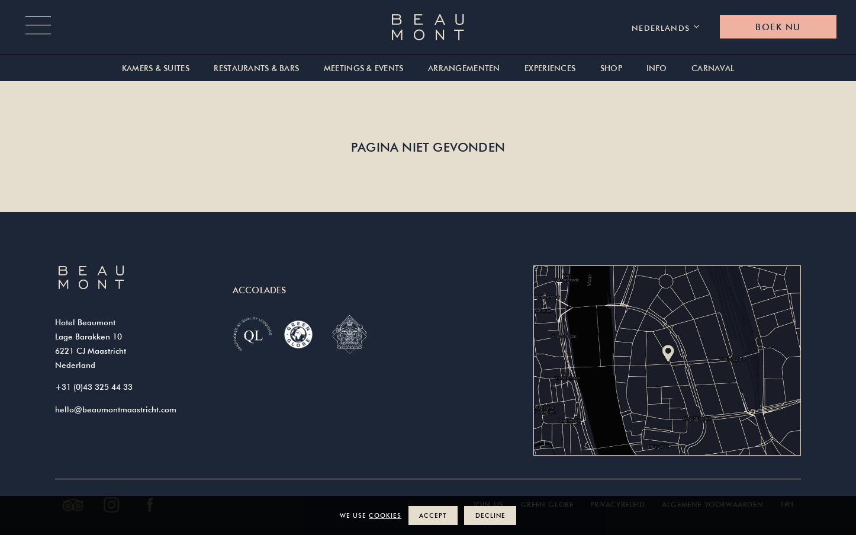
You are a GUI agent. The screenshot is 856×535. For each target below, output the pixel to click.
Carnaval (712, 68)
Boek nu (777, 27)
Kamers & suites (155, 68)
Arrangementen (464, 68)
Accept (432, 515)
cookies (385, 515)
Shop (611, 68)
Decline (490, 515)
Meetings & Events (364, 68)
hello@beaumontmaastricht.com (115, 409)
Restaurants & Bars (256, 68)
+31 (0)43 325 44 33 (94, 387)
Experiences (549, 68)
